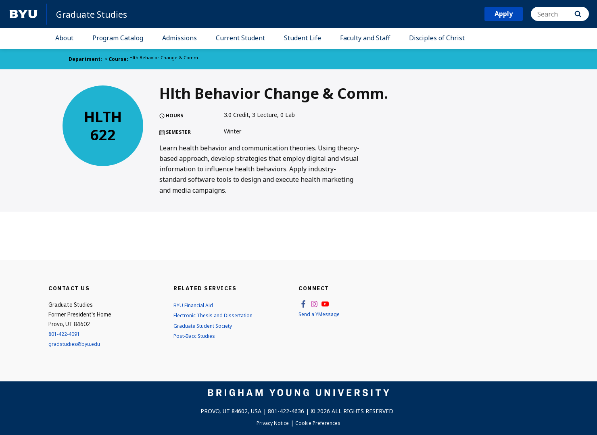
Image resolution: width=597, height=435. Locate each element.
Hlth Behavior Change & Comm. (165, 59)
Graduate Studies (95, 14)
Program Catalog (117, 37)
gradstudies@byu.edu (76, 344)
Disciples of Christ (437, 37)
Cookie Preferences (321, 423)
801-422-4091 (66, 333)
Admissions (179, 37)
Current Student (240, 37)
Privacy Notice (270, 423)
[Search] (560, 14)
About (64, 37)
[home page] (23, 14)
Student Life (302, 37)
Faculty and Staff (365, 37)
